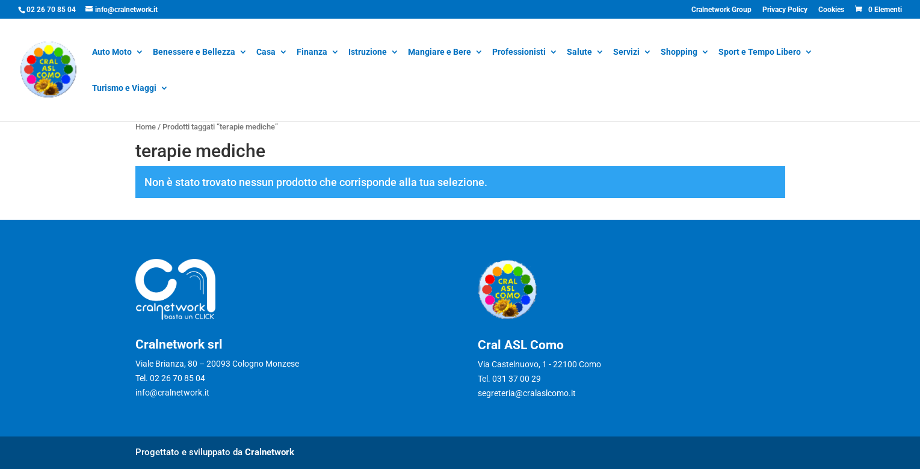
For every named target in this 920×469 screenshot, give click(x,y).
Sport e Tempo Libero (759, 53)
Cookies (831, 10)
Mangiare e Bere (439, 53)
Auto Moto (112, 53)
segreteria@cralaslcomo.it (527, 393)
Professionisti (519, 53)
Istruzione (367, 53)
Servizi (626, 53)
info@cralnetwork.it (172, 392)
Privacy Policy (784, 10)
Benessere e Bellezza (194, 53)
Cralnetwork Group (721, 10)
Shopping (679, 53)
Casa (266, 53)
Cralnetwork (269, 452)
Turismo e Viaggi (124, 89)
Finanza (312, 53)
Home (145, 126)
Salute (579, 53)
